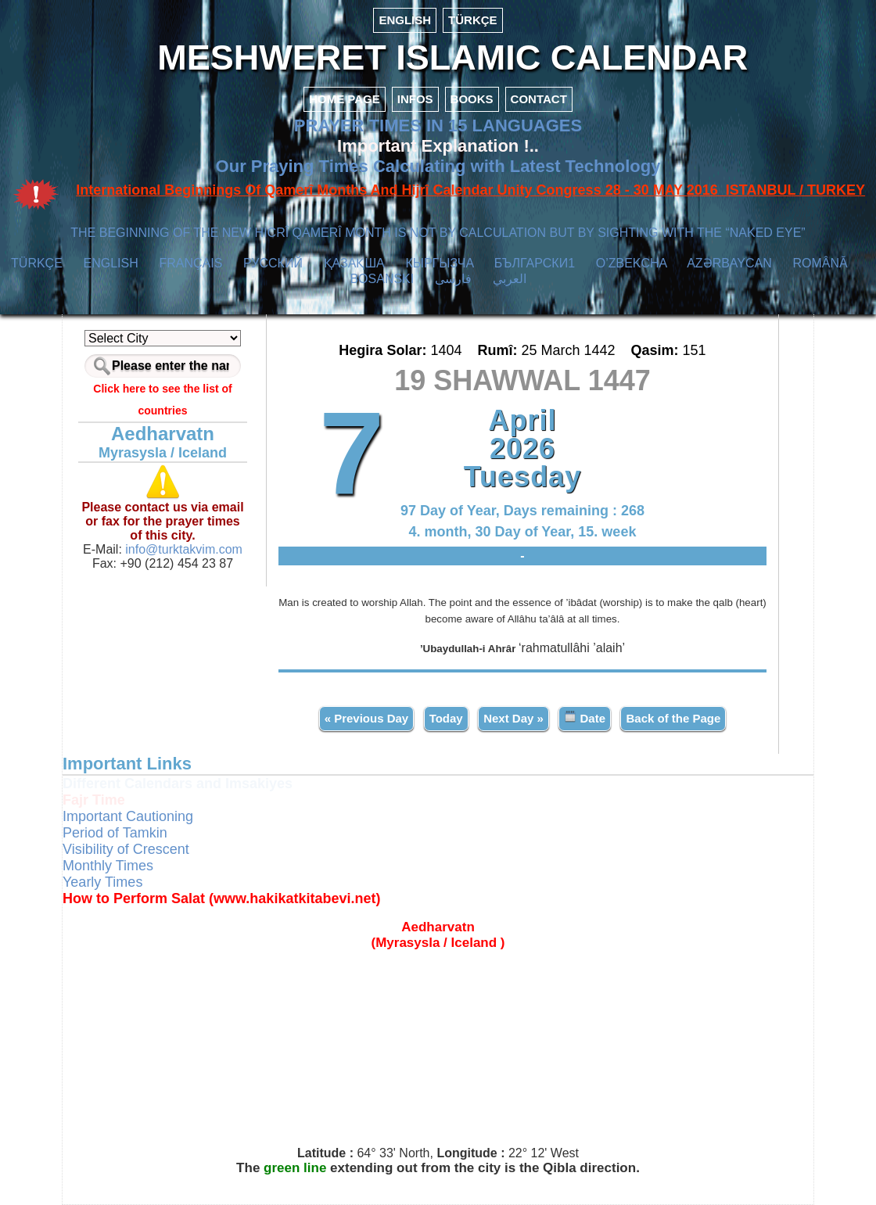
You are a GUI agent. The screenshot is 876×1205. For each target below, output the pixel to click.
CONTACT (539, 99)
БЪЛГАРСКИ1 (534, 263)
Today (446, 718)
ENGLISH (405, 20)
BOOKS (472, 99)
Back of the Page (673, 718)
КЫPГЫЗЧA (439, 263)
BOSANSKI (382, 278)
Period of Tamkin (115, 833)
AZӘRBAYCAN (729, 263)
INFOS (415, 99)
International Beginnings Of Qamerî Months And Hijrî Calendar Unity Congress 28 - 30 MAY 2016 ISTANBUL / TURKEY (470, 190)
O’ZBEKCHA (631, 263)
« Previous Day (367, 718)
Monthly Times (108, 865)
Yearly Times (102, 882)
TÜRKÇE (472, 20)
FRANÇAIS (190, 263)
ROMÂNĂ (819, 263)
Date (584, 717)
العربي (509, 278)
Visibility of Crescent (126, 849)
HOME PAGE (344, 99)
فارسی (453, 278)
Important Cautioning (128, 816)
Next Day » (513, 718)
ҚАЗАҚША (354, 263)
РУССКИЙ (273, 263)
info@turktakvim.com (182, 549)
